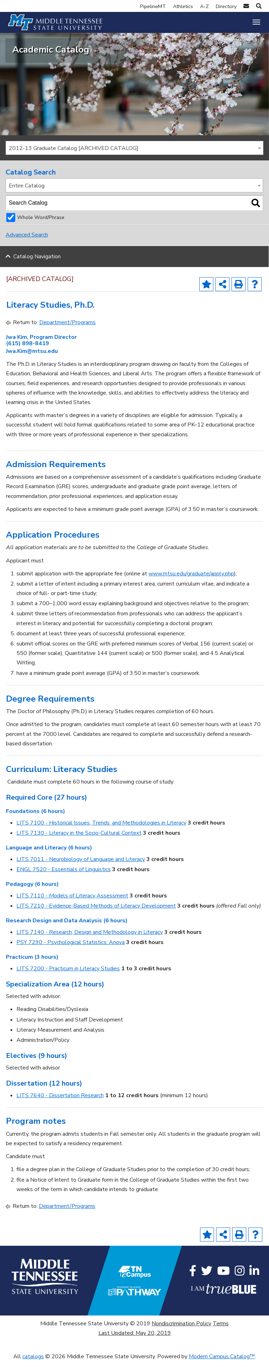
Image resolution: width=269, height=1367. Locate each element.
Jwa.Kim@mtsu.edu (32, 356)
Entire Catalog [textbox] (26, 191)
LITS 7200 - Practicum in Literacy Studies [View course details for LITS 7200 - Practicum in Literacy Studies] (68, 974)
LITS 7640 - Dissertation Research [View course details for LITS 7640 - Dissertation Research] (60, 1101)
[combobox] (134, 153)
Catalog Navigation (37, 262)
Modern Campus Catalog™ (222, 1362)
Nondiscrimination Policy (181, 1329)
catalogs (33, 1362)
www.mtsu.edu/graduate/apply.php (191, 579)
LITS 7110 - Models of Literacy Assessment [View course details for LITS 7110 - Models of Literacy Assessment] (72, 901)
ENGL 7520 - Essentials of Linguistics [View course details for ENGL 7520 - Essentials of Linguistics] (63, 875)
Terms (221, 1329)
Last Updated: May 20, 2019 (134, 1338)
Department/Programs (67, 328)
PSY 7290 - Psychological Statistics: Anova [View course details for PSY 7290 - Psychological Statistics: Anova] (70, 948)
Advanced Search (27, 240)
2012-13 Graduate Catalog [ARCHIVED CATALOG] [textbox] (73, 153)
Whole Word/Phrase (40, 222)
